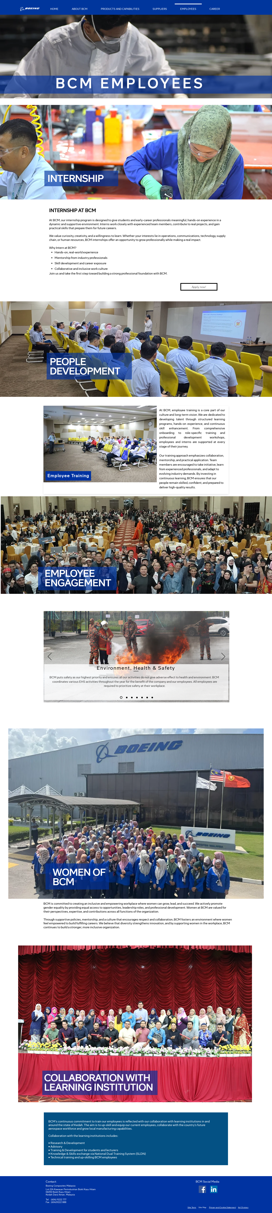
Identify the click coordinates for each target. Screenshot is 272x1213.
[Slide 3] (121, 697)
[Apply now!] (198, 287)
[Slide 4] (132, 697)
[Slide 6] (142, 697)
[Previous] (50, 657)
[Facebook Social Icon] (202, 1189)
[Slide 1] (127, 697)
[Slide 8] (152, 697)
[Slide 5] (137, 697)
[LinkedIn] (213, 1189)
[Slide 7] (147, 697)
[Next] (223, 657)
